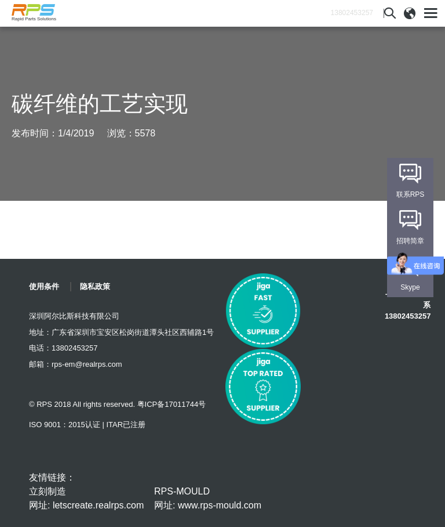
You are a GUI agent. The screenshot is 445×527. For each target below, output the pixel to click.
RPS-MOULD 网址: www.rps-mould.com (207, 498)
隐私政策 (95, 286)
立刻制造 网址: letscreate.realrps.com (86, 498)
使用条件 (44, 286)
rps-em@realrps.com (87, 364)
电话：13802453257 (63, 348)
